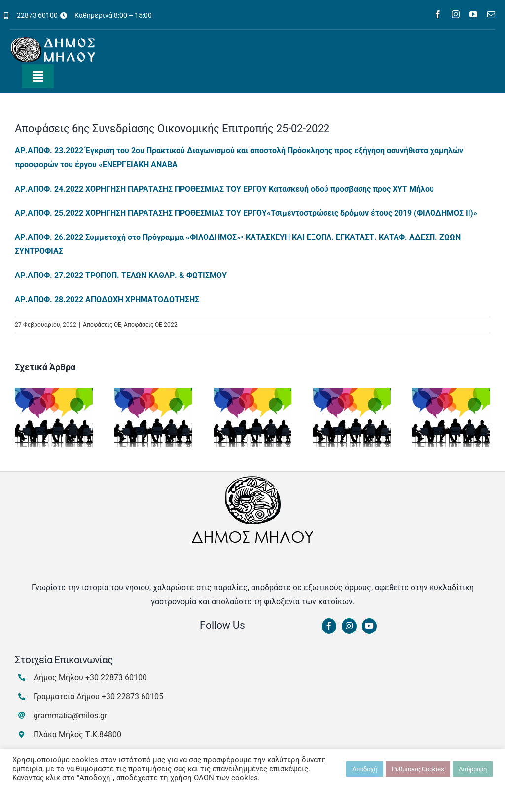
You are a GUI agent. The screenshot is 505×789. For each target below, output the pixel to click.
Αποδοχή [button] (364, 769)
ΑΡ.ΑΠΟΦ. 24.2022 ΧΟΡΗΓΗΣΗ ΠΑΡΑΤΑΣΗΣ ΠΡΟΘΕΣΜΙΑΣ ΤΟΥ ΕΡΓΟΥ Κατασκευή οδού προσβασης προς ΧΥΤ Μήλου (224, 189)
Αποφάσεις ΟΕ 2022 (151, 324)
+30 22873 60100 (116, 677)
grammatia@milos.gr (70, 715)
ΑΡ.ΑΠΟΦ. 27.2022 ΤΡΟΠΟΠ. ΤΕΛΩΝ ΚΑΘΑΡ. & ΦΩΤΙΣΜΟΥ (121, 275)
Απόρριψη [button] (473, 769)
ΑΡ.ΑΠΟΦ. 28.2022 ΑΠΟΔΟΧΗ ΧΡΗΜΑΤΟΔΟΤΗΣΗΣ (107, 299)
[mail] (491, 14)
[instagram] (456, 14)
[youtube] (473, 14)
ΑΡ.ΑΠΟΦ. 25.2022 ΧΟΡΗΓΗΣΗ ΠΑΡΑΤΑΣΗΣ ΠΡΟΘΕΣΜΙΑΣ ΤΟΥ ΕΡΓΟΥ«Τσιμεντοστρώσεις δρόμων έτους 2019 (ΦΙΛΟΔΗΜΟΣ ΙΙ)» (246, 213)
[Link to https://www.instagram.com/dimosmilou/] (349, 626)
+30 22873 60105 (132, 696)
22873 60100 (37, 15)
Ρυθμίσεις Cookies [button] (418, 769)
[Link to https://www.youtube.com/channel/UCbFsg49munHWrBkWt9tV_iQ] (369, 626)
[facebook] (438, 14)
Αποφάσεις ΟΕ (102, 324)
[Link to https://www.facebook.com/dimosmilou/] (329, 626)
